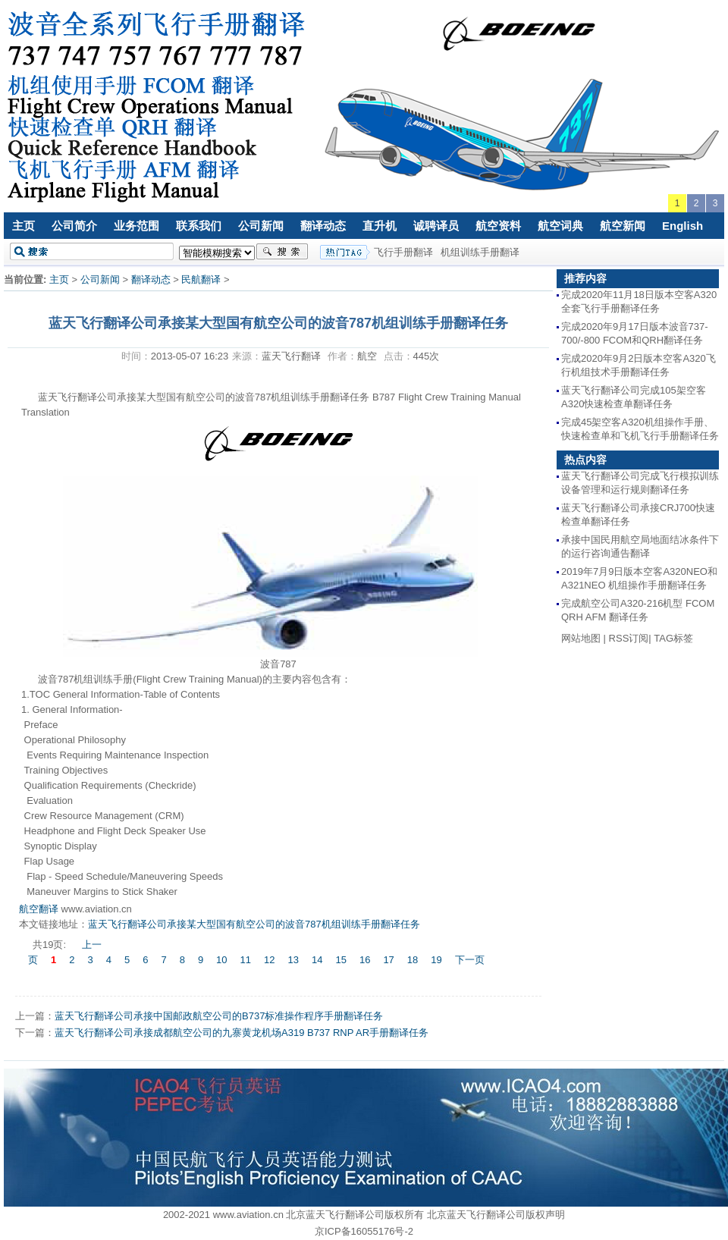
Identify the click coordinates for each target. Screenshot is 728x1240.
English (682, 225)
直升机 (379, 225)
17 (388, 959)
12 (269, 959)
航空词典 (560, 225)
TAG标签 (673, 638)
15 (340, 959)
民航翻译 (201, 279)
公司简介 (74, 225)
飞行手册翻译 (403, 252)
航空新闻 (622, 225)
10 (221, 959)
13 (293, 959)
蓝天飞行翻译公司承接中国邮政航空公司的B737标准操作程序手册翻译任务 (219, 1016)
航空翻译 (38, 909)
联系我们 (198, 225)
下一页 (470, 959)
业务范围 (136, 225)
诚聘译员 (436, 225)
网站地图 (581, 638)
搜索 (282, 251)
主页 (23, 225)
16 (364, 959)
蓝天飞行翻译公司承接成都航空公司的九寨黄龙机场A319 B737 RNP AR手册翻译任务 (241, 1032)
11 (245, 959)
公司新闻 (261, 225)
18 (412, 959)
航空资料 (498, 225)
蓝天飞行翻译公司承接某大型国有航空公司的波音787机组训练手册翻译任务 (254, 924)
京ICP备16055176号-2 (364, 1231)
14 (317, 959)
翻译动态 (323, 225)
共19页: (51, 944)
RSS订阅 (629, 638)
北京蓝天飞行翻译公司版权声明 (496, 1214)
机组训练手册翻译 (480, 252)
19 (436, 959)
